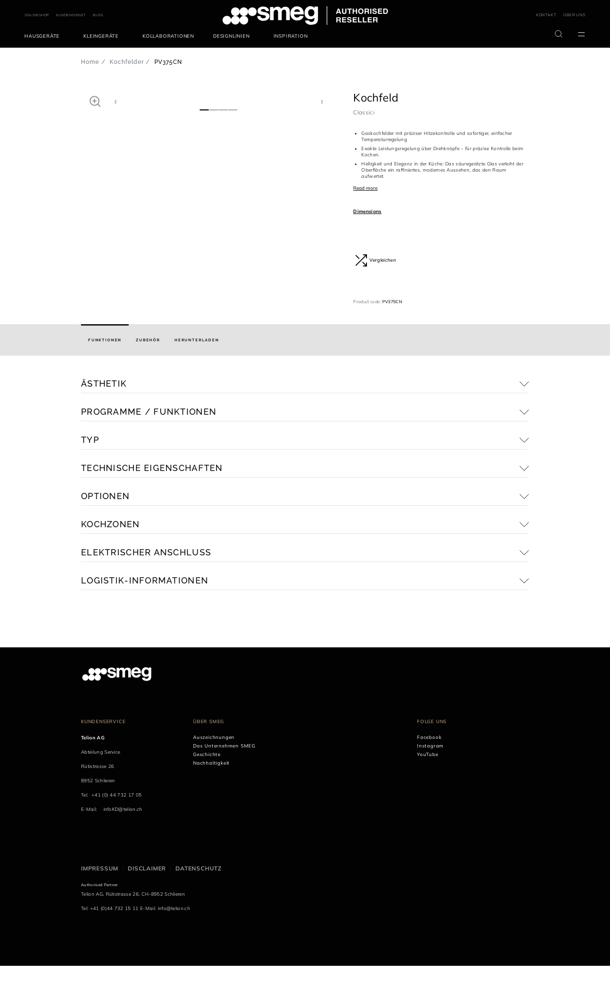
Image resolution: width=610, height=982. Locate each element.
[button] (95, 101)
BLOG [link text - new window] (98, 15)
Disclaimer (147, 885)
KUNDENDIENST (71, 15)
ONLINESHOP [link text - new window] (37, 15)
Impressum (99, 885)
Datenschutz (198, 885)
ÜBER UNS (574, 14)
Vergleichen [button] (375, 260)
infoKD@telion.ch (122, 826)
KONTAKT (546, 14)
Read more (365, 188)
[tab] (105, 356)
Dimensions (367, 211)
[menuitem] (44, 36)
